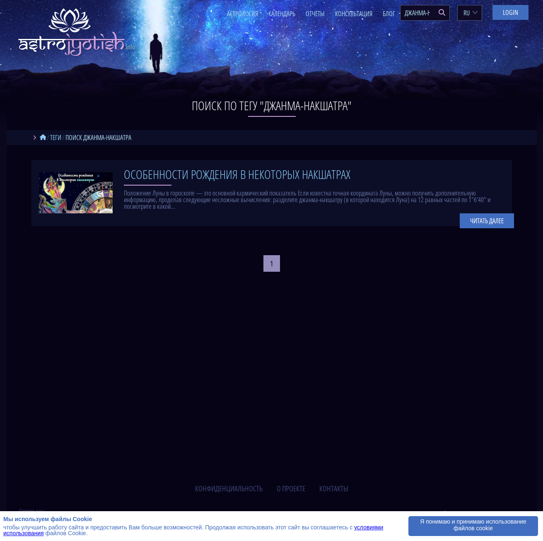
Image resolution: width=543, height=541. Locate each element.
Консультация (353, 13)
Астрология (242, 13)
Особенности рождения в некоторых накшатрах (237, 174)
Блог (389, 13)
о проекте (291, 488)
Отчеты (315, 13)
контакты (333, 488)
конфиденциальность (229, 488)
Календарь (281, 13)
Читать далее (487, 220)
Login (510, 12)
